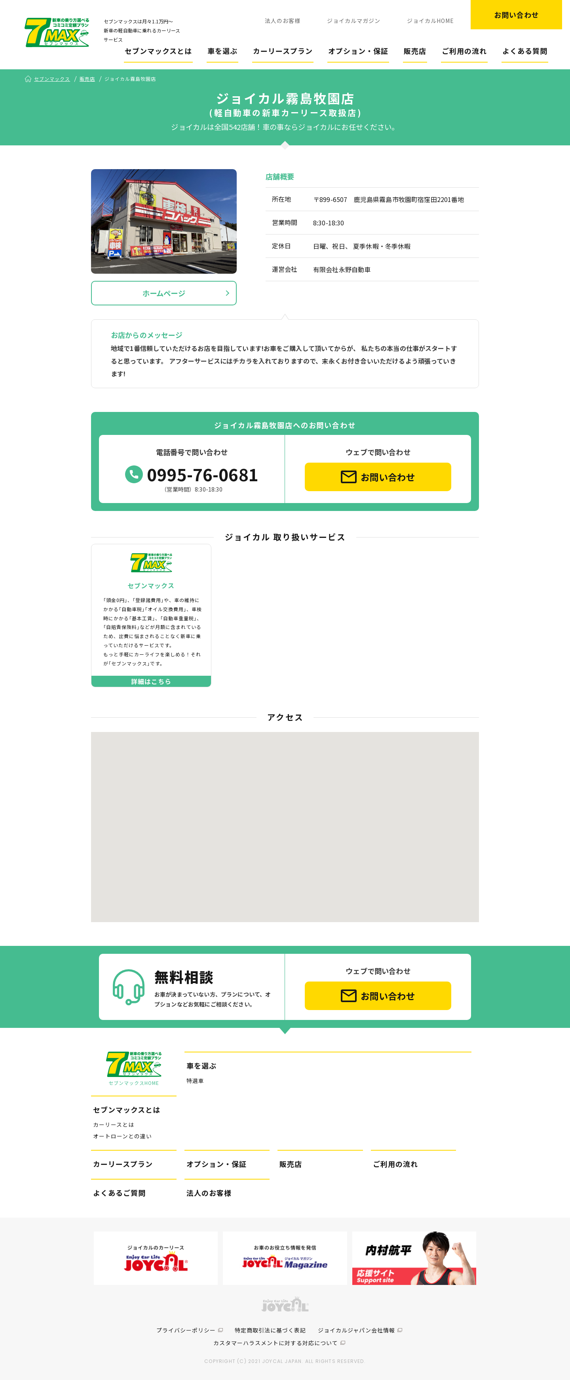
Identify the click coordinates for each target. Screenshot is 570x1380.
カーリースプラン (283, 51)
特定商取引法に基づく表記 (270, 1330)
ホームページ (163, 293)
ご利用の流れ (464, 51)
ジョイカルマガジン (353, 21)
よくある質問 (524, 51)
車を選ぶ (222, 51)
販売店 (415, 51)
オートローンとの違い (122, 1136)
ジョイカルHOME (430, 21)
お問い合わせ (516, 15)
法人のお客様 (282, 21)
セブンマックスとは (158, 51)
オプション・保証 (358, 51)
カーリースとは (113, 1124)
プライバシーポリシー (186, 1330)
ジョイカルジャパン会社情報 (356, 1330)
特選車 (195, 1081)
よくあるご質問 (119, 1192)
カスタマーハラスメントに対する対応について (275, 1343)
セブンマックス (52, 78)
